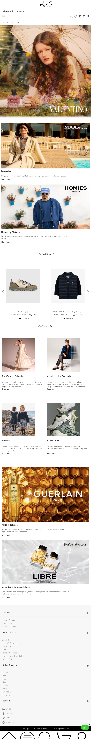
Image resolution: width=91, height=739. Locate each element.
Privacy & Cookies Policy (11, 643)
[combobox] (45, 22)
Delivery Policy (7, 659)
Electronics (6, 695)
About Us (6, 640)
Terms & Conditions (10, 653)
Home (4, 682)
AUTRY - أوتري (23, 311)
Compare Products (80, 16)
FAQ (4, 649)
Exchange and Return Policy (13, 656)
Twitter (8, 718)
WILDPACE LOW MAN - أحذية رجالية (23, 314)
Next (89, 72)
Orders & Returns (9, 626)
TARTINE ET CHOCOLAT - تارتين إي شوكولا (68, 311)
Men (4, 676)
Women (5, 672)
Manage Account (8, 620)
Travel (4, 688)
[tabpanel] (45, 71)
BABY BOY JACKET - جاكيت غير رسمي (68, 314)
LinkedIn (9, 709)
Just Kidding (6, 692)
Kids (4, 679)
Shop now (5, 179)
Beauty (5, 685)
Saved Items (7, 623)
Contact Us (6, 646)
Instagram (10, 722)
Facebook (9, 713)
